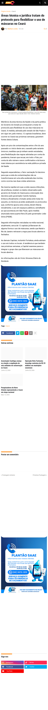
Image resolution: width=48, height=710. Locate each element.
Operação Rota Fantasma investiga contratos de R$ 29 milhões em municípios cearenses (35, 364)
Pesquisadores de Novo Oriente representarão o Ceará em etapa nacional (12, 390)
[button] (2, 3)
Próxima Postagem (39, 475)
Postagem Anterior (8, 475)
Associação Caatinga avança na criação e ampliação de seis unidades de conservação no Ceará (11, 364)
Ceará (14, 11)
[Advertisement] (24, 59)
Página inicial (5, 11)
